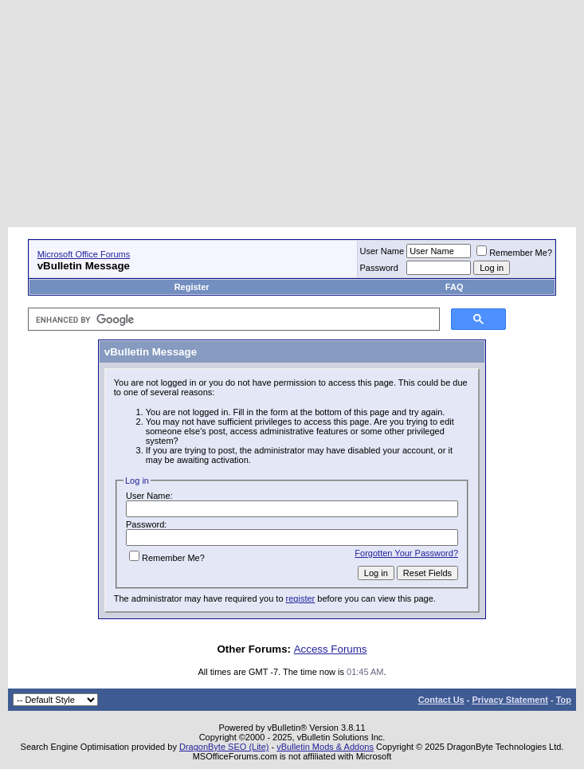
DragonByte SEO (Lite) (224, 746)
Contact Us (441, 699)
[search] (232, 319)
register (301, 598)
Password (379, 268)
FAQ (454, 287)
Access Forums (330, 649)
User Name (382, 251)
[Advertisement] (296, 115)
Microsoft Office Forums (84, 254)
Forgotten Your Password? (406, 553)
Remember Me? (514, 252)
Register (192, 287)
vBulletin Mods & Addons (325, 746)
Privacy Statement (509, 699)
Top (563, 699)
